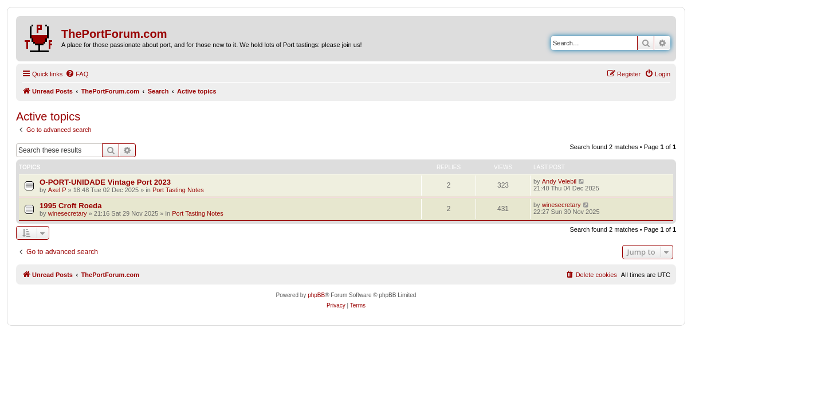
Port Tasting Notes (178, 189)
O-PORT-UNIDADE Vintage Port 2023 (105, 182)
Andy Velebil (559, 181)
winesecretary (67, 213)
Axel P (57, 189)
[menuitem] (76, 74)
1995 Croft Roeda (70, 205)
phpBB (316, 295)
